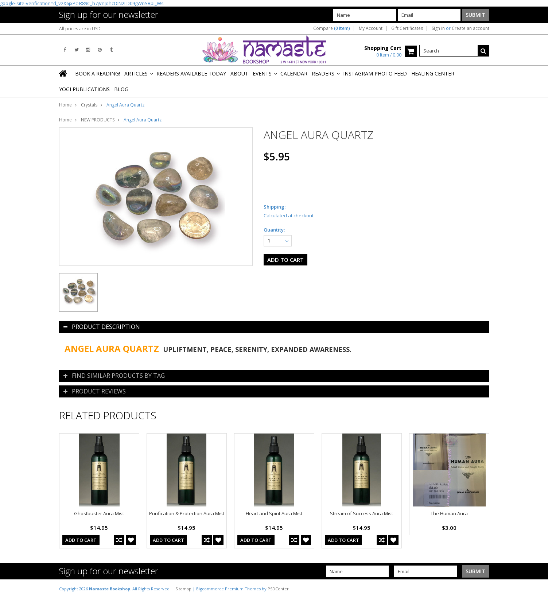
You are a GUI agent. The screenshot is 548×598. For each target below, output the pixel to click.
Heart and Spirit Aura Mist (274, 513)
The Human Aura (449, 513)
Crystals (89, 105)
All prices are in (80, 29)
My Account (370, 28)
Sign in (438, 28)
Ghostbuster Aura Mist (99, 513)
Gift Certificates (407, 28)
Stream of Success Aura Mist (361, 513)
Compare (331, 28)
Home (65, 105)
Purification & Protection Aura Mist (186, 513)
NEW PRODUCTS (97, 120)
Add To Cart (81, 540)
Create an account (470, 28)
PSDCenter (278, 588)
